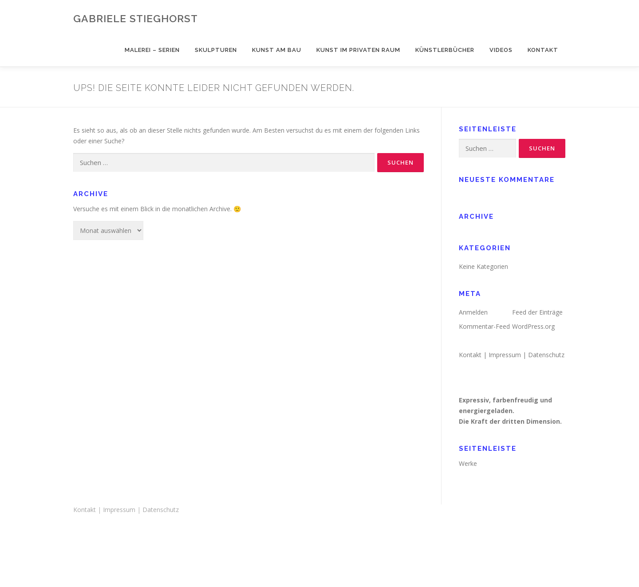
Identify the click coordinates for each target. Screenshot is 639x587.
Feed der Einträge (537, 312)
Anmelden (473, 312)
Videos (501, 50)
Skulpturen (216, 50)
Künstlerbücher (444, 50)
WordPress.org (533, 326)
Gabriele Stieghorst (135, 18)
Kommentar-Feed (484, 326)
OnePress (338, 566)
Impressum (505, 355)
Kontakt (543, 50)
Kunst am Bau (276, 50)
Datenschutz (546, 355)
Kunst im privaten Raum (358, 50)
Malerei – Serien (152, 50)
